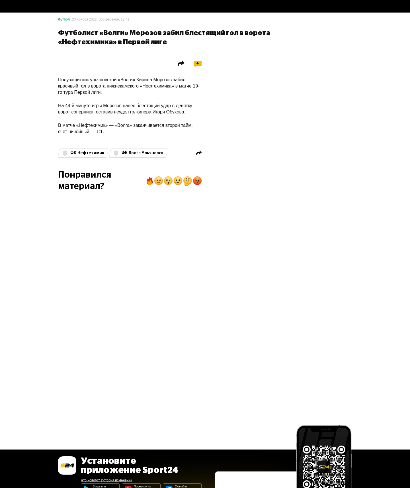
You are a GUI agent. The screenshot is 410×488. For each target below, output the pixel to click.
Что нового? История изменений (106, 480)
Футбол (64, 19)
